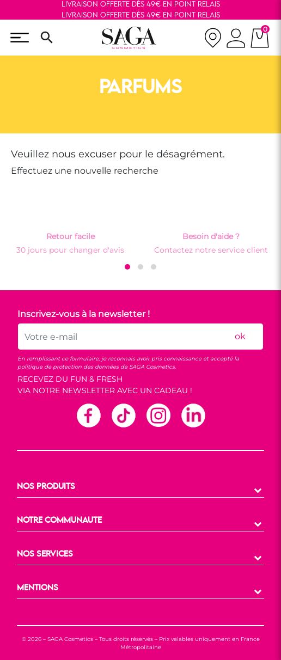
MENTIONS (37, 588)
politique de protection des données (68, 366)
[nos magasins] (212, 38)
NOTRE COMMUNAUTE (59, 520)
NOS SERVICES (45, 554)
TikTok (123, 415)
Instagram (158, 415)
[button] (127, 266)
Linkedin (193, 415)
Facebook (88, 415)
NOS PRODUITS (46, 487)
